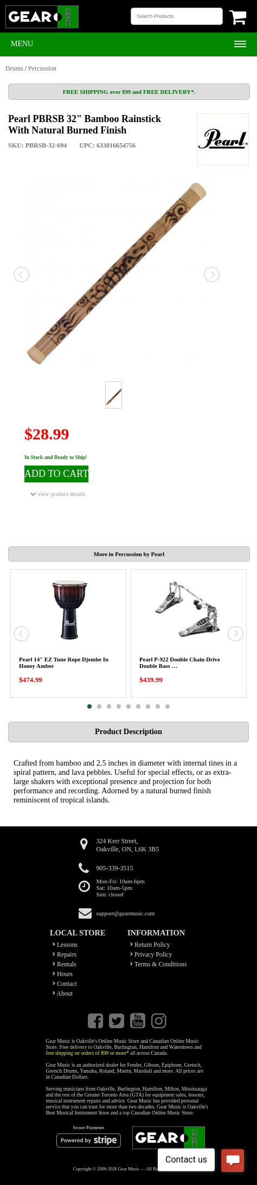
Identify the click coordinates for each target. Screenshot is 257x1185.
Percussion (42, 68)
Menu (22, 44)
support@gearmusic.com (126, 913)
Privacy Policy (151, 954)
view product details (57, 494)
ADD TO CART (56, 473)
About (63, 993)
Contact (65, 983)
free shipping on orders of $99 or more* (87, 1053)
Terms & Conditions (158, 964)
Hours (63, 974)
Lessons (65, 944)
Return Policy (150, 944)
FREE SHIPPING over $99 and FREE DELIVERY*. (129, 91)
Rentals (64, 964)
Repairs (64, 954)
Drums (14, 68)
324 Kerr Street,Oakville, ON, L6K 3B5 (128, 845)
